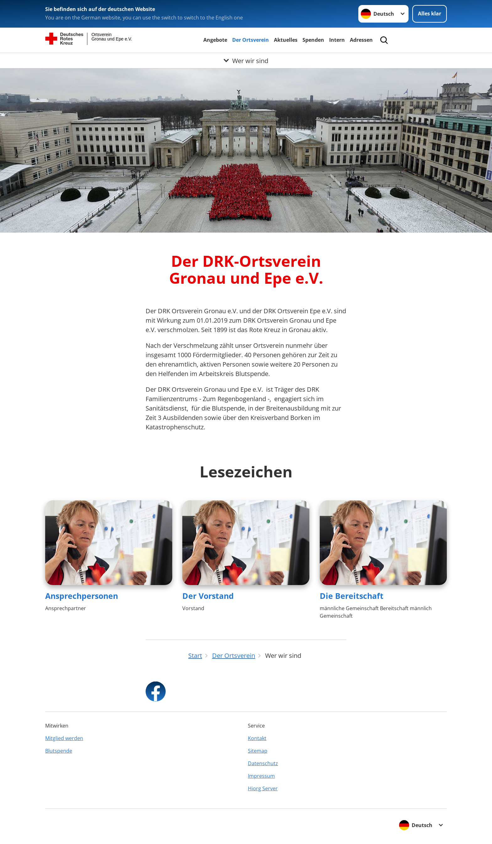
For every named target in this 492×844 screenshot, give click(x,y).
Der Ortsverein (250, 39)
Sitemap (257, 750)
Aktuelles (285, 39)
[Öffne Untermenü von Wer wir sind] (246, 60)
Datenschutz (263, 763)
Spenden (313, 39)
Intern (337, 39)
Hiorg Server (263, 788)
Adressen (361, 39)
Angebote (215, 39)
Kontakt (257, 738)
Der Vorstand (208, 595)
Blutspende (58, 750)
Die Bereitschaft (351, 595)
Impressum (261, 775)
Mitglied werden (64, 738)
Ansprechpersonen (81, 595)
